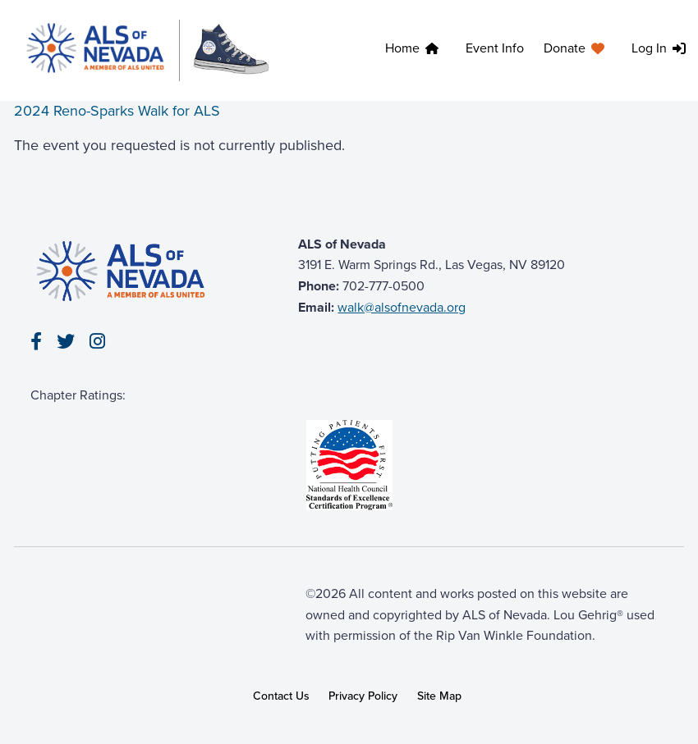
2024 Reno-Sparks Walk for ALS (117, 110)
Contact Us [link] (281, 696)
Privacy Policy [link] (362, 696)
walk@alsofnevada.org (402, 307)
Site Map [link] (439, 696)
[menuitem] (415, 50)
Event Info (495, 48)
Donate (564, 48)
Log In (649, 48)
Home (402, 48)
